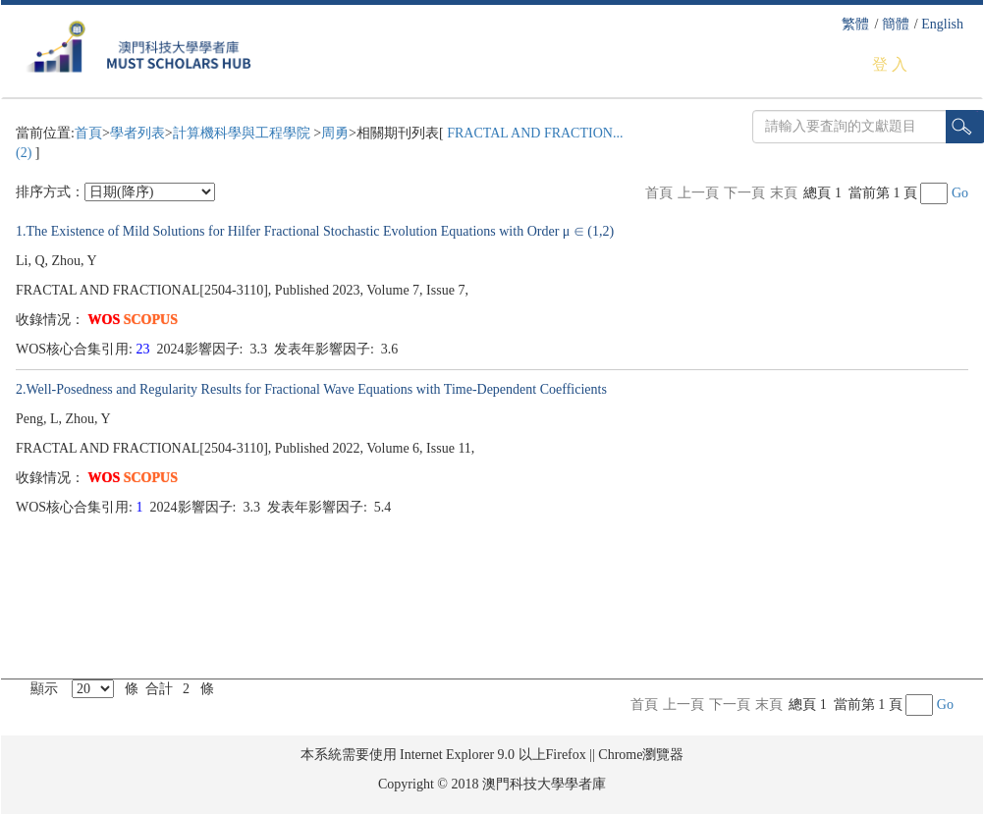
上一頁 (698, 193)
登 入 (889, 64)
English (942, 24)
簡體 (895, 24)
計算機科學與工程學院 (243, 133)
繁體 (855, 24)
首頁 (88, 133)
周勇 (335, 133)
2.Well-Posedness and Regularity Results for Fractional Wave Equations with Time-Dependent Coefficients (311, 389)
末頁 (783, 193)
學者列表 (137, 133)
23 (145, 349)
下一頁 (744, 193)
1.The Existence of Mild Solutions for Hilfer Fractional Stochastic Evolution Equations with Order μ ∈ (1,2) (315, 231)
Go (960, 193)
